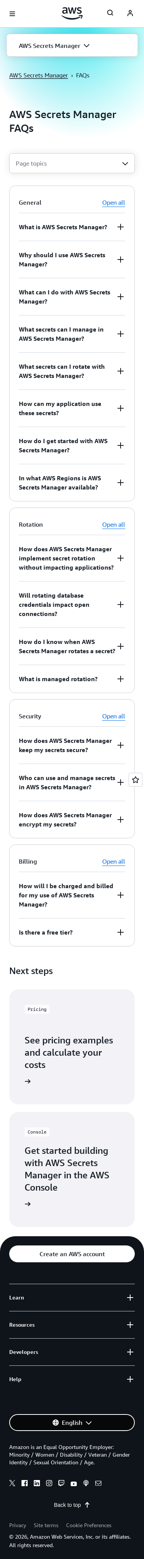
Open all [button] (113, 202)
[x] (12, 1484)
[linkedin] (37, 1484)
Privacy (17, 1525)
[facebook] (25, 1484)
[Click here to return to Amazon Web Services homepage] (72, 13)
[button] (72, 45)
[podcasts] (86, 1484)
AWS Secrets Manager (38, 75)
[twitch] (61, 1484)
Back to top (72, 1505)
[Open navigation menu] (12, 14)
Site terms (46, 1525)
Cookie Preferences (88, 1525)
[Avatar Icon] (130, 13)
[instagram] (49, 1484)
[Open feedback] (135, 780)
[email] (98, 1484)
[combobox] (72, 163)
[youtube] (74, 1484)
